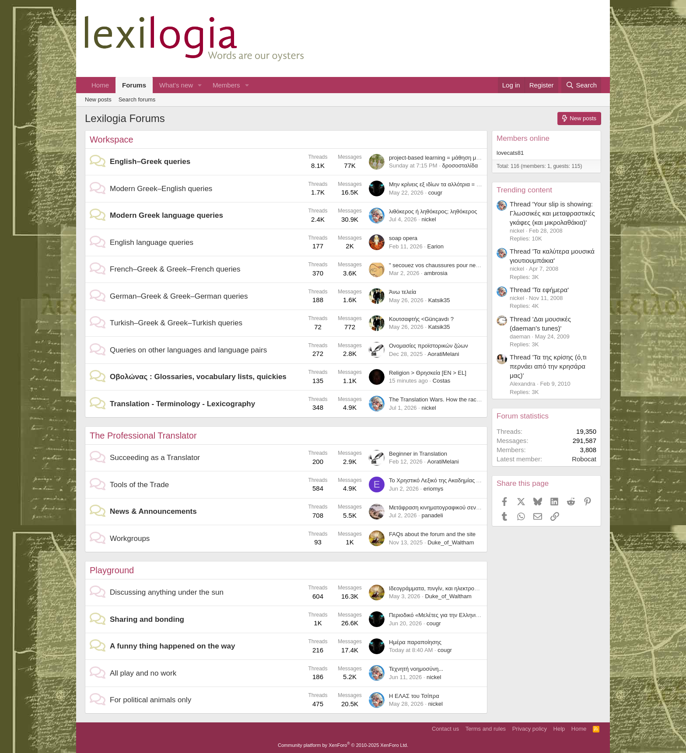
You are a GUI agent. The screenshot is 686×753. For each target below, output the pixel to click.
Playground (112, 570)
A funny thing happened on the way (172, 646)
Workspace (111, 139)
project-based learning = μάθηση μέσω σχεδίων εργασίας (461, 157)
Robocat (584, 459)
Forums (134, 85)
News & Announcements (153, 511)
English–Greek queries (150, 161)
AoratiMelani (443, 354)
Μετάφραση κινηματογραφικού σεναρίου (439, 507)
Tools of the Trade (139, 485)
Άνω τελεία (402, 292)
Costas (441, 380)
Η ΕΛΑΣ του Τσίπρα (414, 696)
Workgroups (130, 538)
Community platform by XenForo (343, 745)
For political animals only (150, 700)
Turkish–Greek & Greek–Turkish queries (176, 323)
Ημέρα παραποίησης (415, 642)
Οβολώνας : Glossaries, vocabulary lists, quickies (198, 377)
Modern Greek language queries (166, 215)
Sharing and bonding (147, 619)
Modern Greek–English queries (161, 189)
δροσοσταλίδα (460, 165)
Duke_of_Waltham (450, 542)
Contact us (445, 728)
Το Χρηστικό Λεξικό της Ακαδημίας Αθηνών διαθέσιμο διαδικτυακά (471, 480)
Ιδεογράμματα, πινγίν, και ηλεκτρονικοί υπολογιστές (453, 588)
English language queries (151, 242)
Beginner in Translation (418, 453)
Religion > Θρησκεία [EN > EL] (427, 373)
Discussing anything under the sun (167, 592)
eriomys (434, 488)
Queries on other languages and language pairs (188, 350)
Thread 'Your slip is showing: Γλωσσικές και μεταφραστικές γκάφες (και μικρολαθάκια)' (552, 213)
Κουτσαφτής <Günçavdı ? (421, 319)
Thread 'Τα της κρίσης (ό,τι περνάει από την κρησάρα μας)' (548, 366)
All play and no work (143, 673)
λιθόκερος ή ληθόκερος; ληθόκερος (433, 211)
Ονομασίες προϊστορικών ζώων (428, 345)
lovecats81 (510, 153)
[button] (200, 85)
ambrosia (435, 273)
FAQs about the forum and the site (432, 534)
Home (100, 85)
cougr (435, 192)
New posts (98, 99)
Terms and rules (486, 728)
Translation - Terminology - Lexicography (182, 404)
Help (559, 728)
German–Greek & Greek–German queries (179, 296)
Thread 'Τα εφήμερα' (539, 289)
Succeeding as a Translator (155, 457)
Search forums (137, 99)
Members (226, 85)
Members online (523, 138)
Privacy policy (529, 728)
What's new (176, 85)
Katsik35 (439, 300)
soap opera (403, 238)
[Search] (581, 85)
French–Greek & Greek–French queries (175, 269)
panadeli (432, 515)
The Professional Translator (143, 435)
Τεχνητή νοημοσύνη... (416, 669)
